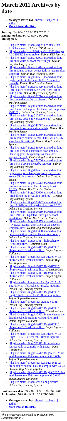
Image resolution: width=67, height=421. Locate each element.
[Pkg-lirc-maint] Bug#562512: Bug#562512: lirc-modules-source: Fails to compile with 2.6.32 (37, 354)
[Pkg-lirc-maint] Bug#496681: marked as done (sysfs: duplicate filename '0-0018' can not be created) (35, 80)
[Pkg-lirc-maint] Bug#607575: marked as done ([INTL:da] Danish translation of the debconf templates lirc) (35, 224)
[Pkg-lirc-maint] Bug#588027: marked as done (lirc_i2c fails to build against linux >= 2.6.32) (35, 204)
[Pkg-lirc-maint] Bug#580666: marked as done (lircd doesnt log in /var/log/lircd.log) (35, 194)
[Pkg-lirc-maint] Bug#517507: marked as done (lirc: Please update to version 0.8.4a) (35, 117)
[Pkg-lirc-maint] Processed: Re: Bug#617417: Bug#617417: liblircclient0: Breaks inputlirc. (35, 284)
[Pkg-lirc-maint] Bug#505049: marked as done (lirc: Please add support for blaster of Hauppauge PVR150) (37, 109)
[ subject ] (50, 19)
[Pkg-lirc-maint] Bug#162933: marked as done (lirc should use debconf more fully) (35, 59)
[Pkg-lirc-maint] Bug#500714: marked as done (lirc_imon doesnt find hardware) (35, 98)
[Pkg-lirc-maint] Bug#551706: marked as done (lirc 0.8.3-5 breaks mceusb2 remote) (35, 162)
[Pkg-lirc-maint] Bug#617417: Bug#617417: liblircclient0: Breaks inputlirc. (34, 249)
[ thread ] (39, 19)
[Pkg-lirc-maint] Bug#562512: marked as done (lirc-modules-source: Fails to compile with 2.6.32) (35, 186)
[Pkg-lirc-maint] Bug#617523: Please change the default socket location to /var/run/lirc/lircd (36, 316)
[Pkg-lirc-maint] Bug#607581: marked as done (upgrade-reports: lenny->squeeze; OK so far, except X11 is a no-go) (35, 173)
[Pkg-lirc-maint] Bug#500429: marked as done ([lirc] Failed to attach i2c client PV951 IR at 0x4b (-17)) (35, 90)
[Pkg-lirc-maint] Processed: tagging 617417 (34, 301)
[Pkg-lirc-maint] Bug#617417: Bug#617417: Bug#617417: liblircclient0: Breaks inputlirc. (35, 293)
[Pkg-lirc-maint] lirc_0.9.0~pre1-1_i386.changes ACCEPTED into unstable (36, 53)
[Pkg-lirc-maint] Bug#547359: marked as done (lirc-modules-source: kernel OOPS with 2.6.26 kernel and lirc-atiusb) (36, 138)
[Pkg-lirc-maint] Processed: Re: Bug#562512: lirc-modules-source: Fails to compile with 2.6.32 (37, 364)
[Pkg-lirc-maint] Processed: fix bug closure (34, 381)
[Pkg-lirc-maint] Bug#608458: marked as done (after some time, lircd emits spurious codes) (35, 232)
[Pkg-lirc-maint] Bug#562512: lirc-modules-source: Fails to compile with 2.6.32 (34, 345)
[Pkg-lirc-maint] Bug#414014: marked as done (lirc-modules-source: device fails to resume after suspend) (37, 70)
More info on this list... (22, 26)
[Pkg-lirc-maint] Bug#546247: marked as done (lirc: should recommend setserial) (35, 127)
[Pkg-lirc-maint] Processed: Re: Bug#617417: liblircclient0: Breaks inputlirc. (35, 258)
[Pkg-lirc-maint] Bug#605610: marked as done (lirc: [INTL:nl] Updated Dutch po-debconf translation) (35, 215)
